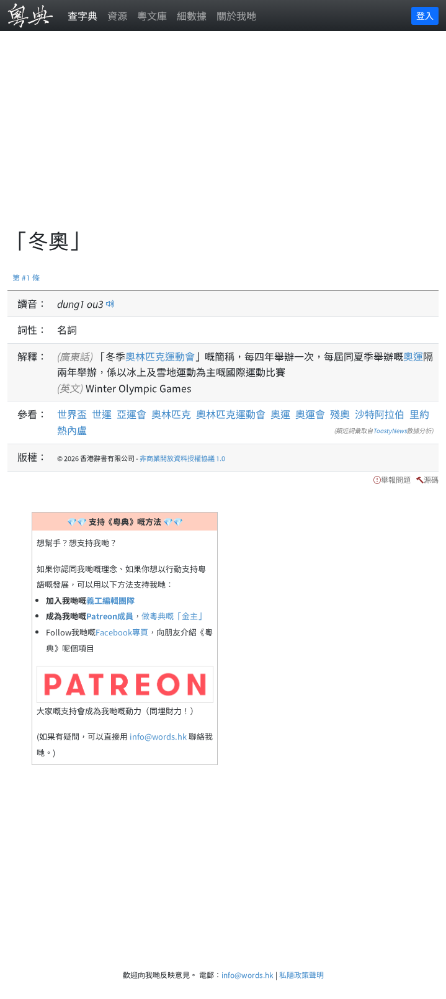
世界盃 (72, 413)
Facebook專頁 (122, 632)
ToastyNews (390, 430)
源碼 (431, 479)
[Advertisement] (226, 136)
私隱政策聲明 (301, 974)
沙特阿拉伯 (379, 413)
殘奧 (340, 413)
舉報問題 (396, 479)
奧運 (413, 356)
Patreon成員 (109, 616)
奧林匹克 (171, 413)
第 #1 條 (26, 277)
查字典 (82, 15)
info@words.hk (158, 736)
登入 (425, 15)
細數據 (192, 15)
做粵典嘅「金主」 (173, 616)
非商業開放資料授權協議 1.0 (182, 458)
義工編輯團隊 (110, 600)
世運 (102, 413)
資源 (117, 15)
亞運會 (131, 413)
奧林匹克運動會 (160, 356)
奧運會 (310, 413)
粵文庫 (152, 15)
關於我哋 (236, 15)
